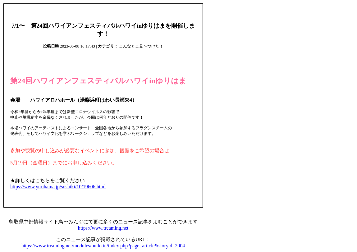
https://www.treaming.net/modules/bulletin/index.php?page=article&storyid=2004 (103, 245)
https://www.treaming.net (103, 228)
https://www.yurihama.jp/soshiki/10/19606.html (58, 186)
